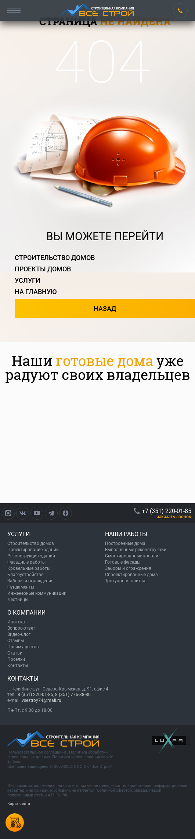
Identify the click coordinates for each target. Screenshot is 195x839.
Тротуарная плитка (125, 581)
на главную (36, 292)
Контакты (17, 665)
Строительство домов (30, 543)
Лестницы (17, 599)
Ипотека (16, 622)
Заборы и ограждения (30, 581)
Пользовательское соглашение (37, 752)
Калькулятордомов (15, 822)
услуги (27, 280)
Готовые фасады (122, 562)
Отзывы (15, 640)
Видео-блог (18, 634)
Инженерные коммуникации (36, 593)
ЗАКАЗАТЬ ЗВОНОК (174, 516)
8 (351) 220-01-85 (35, 694)
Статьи (14, 653)
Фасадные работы (26, 562)
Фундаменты (20, 587)
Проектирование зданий (33, 549)
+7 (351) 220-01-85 (180, 10)
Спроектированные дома (131, 574)
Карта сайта (18, 803)
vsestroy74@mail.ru (41, 700)
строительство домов (55, 257)
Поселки (16, 659)
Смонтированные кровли (131, 556)
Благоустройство (25, 574)
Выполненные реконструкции (135, 549)
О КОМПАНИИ (26, 612)
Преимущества (23, 647)
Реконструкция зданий (31, 556)
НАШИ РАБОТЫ (126, 534)
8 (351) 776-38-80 (73, 694)
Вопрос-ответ (21, 628)
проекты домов (43, 269)
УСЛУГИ (18, 534)
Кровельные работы (28, 568)
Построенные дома (125, 543)
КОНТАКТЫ (23, 678)
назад (105, 308)
